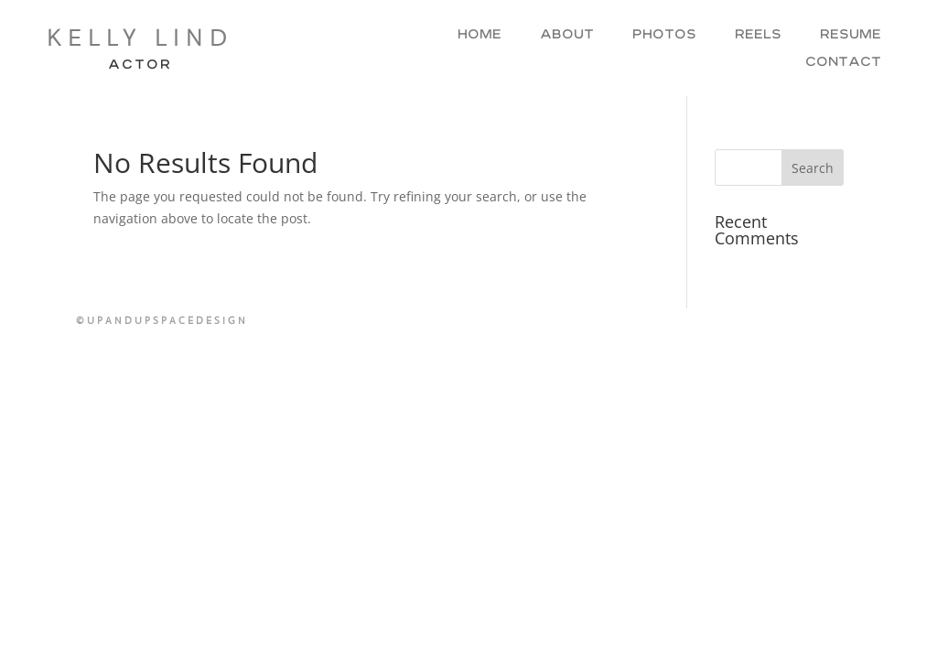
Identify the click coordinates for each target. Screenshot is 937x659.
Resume (850, 35)
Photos (664, 35)
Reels (758, 35)
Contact (843, 63)
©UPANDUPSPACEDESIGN (162, 320)
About (567, 35)
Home (479, 35)
